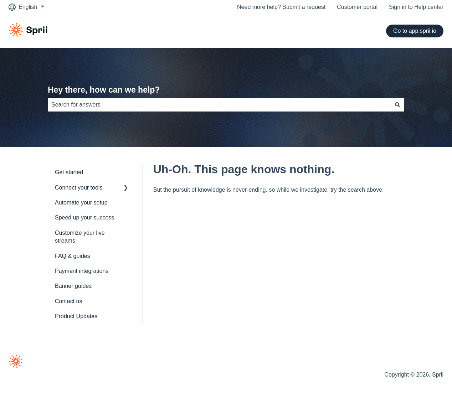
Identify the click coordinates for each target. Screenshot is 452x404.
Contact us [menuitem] (68, 301)
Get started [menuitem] (69, 172)
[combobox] (219, 105)
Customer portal (357, 7)
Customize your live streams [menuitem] (80, 237)
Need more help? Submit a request (281, 7)
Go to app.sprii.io (414, 31)
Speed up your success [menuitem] (84, 217)
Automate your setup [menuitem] (81, 203)
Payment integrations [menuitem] (81, 271)
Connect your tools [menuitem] (78, 188)
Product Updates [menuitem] (76, 316)
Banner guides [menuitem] (73, 286)
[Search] (397, 105)
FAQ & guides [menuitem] (72, 256)
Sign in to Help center (416, 7)
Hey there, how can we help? (104, 89)
